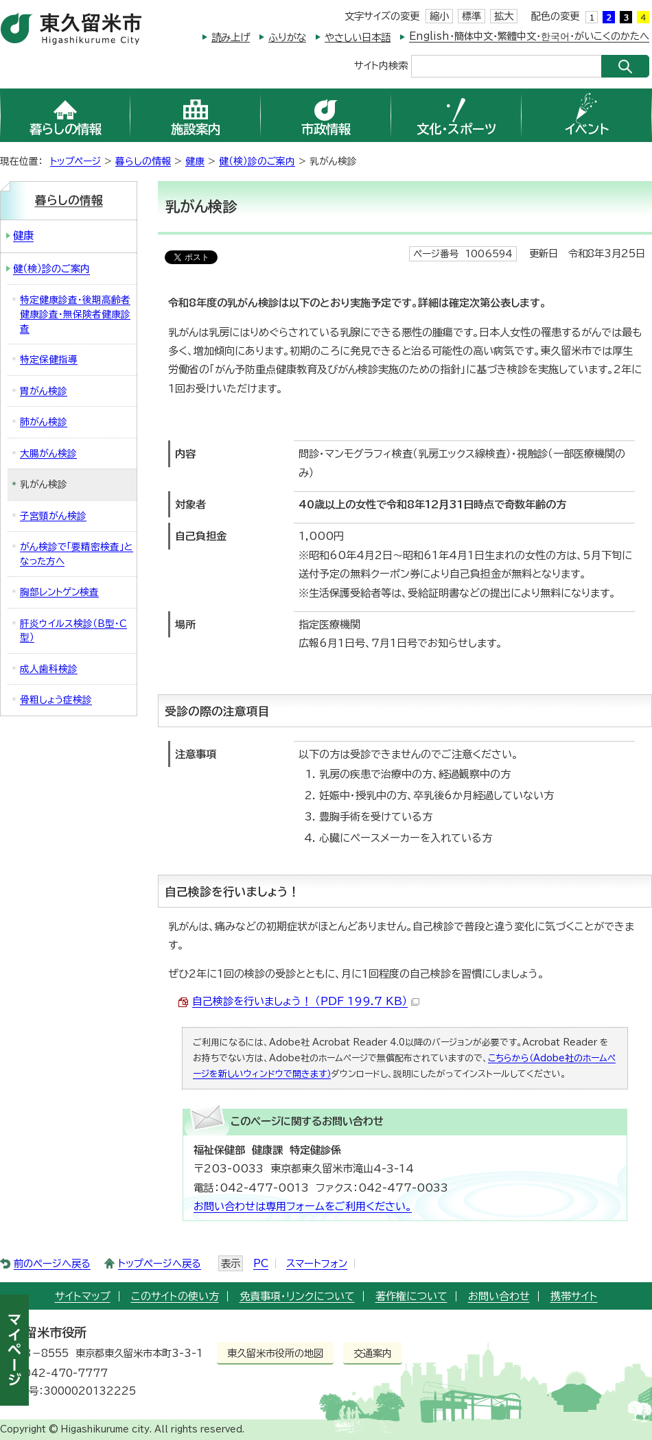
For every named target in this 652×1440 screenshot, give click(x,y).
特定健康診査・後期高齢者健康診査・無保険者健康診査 (75, 314)
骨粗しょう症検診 (56, 700)
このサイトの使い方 (175, 1296)
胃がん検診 (43, 391)
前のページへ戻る (52, 1263)
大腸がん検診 (48, 453)
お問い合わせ (499, 1296)
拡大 (503, 16)
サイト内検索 (381, 65)
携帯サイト (574, 1296)
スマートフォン (316, 1263)
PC (260, 1263)
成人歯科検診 (49, 669)
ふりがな (287, 37)
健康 (195, 161)
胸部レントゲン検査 (59, 592)
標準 (471, 16)
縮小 (439, 16)
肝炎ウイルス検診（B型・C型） (73, 631)
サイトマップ (82, 1296)
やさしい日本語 (358, 37)
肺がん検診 (43, 422)
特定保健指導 (49, 359)
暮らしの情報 (143, 161)
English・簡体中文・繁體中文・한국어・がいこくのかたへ (529, 36)
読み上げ (230, 37)
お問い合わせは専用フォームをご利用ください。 (303, 1206)
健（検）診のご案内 (257, 161)
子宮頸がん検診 (53, 516)
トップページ (75, 161)
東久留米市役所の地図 (275, 1353)
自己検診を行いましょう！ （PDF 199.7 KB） (305, 1001)
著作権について (411, 1296)
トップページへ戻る (159, 1263)
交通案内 (372, 1353)
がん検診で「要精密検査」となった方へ (76, 554)
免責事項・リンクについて (297, 1296)
